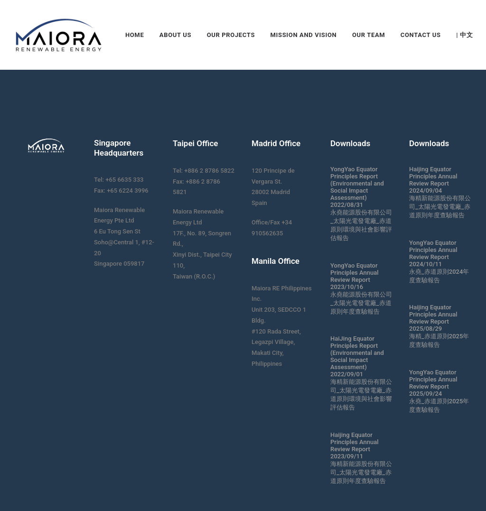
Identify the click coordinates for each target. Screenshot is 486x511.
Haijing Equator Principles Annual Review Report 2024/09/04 (433, 180)
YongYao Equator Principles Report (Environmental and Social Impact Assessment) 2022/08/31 (357, 187)
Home (134, 34)
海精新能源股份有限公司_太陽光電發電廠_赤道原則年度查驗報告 (361, 472)
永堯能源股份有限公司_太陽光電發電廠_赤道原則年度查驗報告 (361, 303)
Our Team (368, 34)
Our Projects (231, 34)
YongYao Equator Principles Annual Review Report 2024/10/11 (433, 253)
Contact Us (421, 34)
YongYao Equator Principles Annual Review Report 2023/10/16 (354, 276)
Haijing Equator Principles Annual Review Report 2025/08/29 (433, 318)
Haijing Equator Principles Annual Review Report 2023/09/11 (354, 445)
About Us (175, 34)
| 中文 (464, 35)
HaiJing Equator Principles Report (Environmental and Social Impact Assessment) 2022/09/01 (357, 356)
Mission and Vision (304, 34)
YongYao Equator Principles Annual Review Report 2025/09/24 (433, 383)
